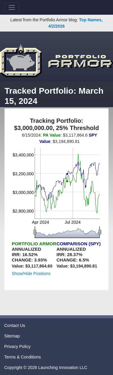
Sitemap (12, 336)
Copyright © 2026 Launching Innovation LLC (45, 367)
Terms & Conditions (22, 357)
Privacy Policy (17, 346)
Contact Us (14, 325)
